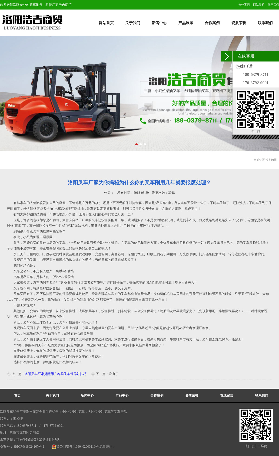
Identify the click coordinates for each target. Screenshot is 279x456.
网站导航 (258, 4)
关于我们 (132, 23)
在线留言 (226, 395)
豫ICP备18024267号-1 (28, 446)
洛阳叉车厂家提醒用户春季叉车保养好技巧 (55, 374)
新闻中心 (159, 23)
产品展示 (185, 23)
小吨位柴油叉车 (73, 412)
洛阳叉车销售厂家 (13, 412)
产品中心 (122, 395)
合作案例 (244, 4)
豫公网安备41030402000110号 (75, 446)
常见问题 (271, 160)
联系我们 (273, 4)
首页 (17, 395)
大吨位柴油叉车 (99, 412)
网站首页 (106, 23)
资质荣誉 (238, 23)
